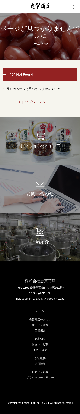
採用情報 (40, 363)
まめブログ (40, 349)
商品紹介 (40, 338)
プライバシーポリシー (40, 377)
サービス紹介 (40, 325)
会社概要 (40, 358)
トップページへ (32, 102)
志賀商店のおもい (40, 319)
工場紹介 (40, 330)
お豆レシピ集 (40, 344)
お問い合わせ (40, 372)
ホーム (35, 43)
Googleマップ (40, 293)
